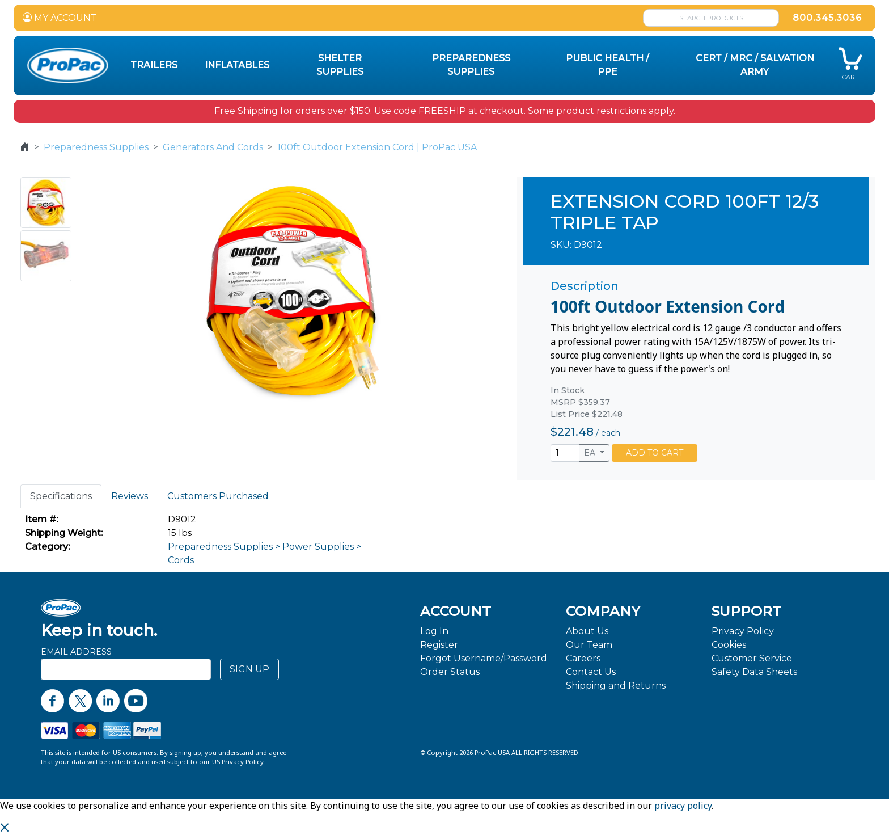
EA (591, 453)
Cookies (729, 644)
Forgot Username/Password (483, 658)
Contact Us (591, 672)
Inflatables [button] (237, 65)
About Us (587, 631)
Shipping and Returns (616, 685)
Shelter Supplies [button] (339, 65)
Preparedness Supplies (96, 147)
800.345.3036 (827, 17)
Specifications (61, 496)
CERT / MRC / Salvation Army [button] (755, 65)
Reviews (129, 496)
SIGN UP (249, 669)
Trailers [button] (153, 65)
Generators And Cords (213, 147)
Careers (583, 658)
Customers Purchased (218, 496)
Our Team (589, 644)
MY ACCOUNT (60, 17)
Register (439, 644)
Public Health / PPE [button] (607, 65)
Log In (434, 631)
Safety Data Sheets (754, 672)
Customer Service (752, 658)
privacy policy (683, 805)
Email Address (76, 652)
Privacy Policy (743, 631)
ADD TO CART (654, 453)
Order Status (450, 672)
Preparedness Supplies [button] (471, 65)
